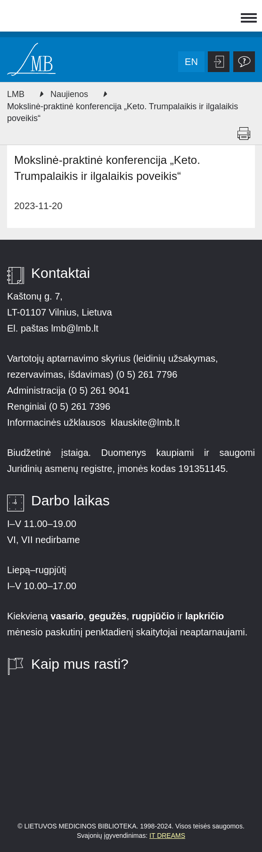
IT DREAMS (167, 835)
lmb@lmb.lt (74, 328)
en (191, 62)
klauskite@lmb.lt (146, 422)
